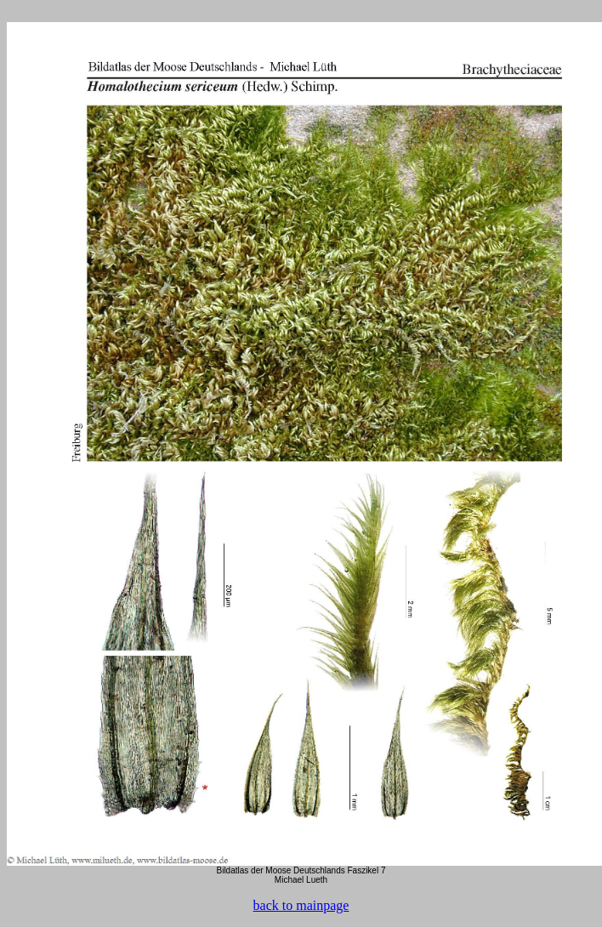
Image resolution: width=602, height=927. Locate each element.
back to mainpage (301, 905)
